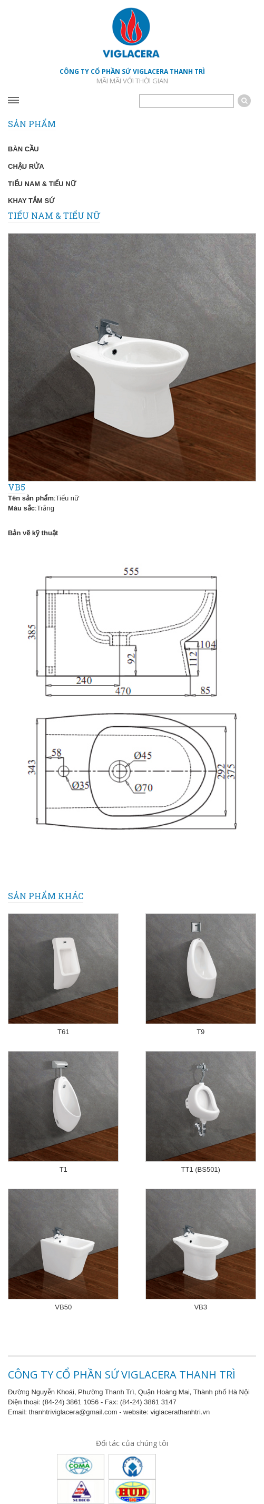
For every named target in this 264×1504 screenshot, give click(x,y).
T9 (200, 1032)
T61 (63, 1032)
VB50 (63, 1307)
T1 (63, 1169)
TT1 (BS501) (200, 1169)
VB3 (200, 1307)
